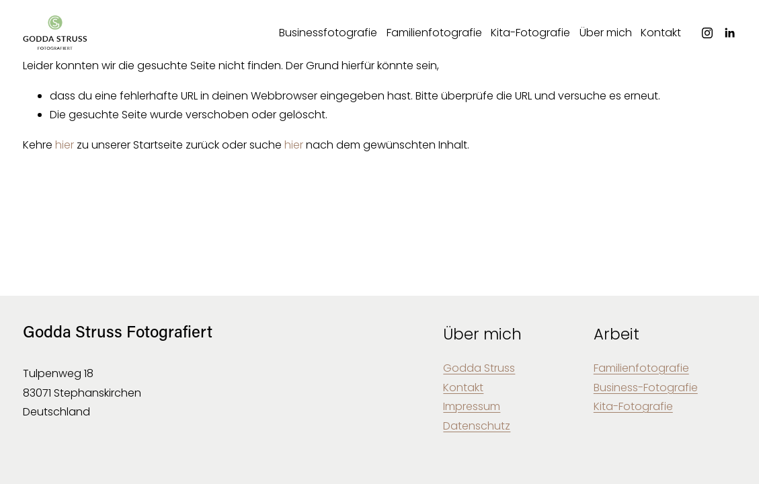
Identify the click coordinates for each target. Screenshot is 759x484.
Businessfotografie (328, 32)
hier (64, 145)
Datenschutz (476, 426)
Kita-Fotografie (530, 32)
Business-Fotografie (646, 387)
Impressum (471, 406)
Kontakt (661, 32)
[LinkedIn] (729, 33)
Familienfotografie (434, 32)
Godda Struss (479, 368)
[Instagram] (707, 33)
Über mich (606, 32)
